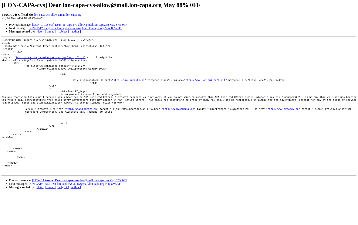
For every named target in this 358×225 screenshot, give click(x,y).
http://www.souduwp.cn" (180, 122)
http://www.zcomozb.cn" (82, 122)
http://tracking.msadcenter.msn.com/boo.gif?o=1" (51, 61)
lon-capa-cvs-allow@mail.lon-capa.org (57, 14)
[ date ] (40, 31)
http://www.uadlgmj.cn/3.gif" (206, 88)
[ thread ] (50, 31)
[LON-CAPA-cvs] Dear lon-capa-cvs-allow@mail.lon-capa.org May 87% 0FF (79, 24)
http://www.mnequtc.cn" (129, 88)
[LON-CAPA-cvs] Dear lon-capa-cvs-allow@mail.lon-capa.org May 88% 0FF (75, 28)
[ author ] (75, 31)
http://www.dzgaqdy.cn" (284, 122)
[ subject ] (63, 31)
